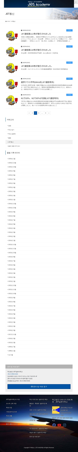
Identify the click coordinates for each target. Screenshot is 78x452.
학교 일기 (11, 130)
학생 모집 (9, 407)
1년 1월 (10, 355)
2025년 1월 (11, 199)
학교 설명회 (12, 134)
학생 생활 (9, 416)
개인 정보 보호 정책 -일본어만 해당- (38, 415)
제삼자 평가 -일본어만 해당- (37, 432)
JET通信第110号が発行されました (36, 49)
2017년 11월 (12, 334)
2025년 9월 (11, 171)
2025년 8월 (11, 175)
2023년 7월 (11, 261)
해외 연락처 (9, 420)
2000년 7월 (11, 346)
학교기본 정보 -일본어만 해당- (38, 399)
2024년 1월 (11, 240)
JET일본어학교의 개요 (13, 399)
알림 (9, 125)
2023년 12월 (12, 244)
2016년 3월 (11, 338)
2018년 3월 (11, 330)
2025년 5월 (11, 183)
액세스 (31, 424)
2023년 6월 (11, 265)
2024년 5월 (11, 224)
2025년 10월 (12, 167)
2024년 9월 (11, 212)
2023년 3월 (11, 273)
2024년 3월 (11, 232)
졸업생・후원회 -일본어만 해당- (38, 404)
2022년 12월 (12, 285)
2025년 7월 (11, 179)
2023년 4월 (11, 269)
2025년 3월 (11, 191)
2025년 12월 (12, 163)
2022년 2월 (11, 326)
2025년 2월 (11, 195)
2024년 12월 (12, 203)
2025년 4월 (11, 187)
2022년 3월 (11, 322)
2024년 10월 (12, 207)
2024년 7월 (11, 220)
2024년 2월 (11, 236)
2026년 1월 (11, 158)
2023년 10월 (12, 252)
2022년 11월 (12, 289)
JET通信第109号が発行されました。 (37, 66)
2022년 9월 (11, 297)
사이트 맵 (32, 420)
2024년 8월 (11, 216)
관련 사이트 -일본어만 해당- (37, 410)
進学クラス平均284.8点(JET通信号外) (37, 82)
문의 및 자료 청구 (39, 387)
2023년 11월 (12, 248)
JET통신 (69, 30)
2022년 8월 (11, 301)
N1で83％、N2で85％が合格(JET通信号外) (40, 98)
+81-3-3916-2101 (12, 374)
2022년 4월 (11, 318)
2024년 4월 (11, 228)
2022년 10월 (12, 293)
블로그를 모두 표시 (14, 146)
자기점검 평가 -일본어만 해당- (38, 428)
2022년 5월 (11, 314)
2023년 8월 (11, 256)
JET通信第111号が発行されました (36, 33)
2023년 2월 (11, 277)
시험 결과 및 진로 (11, 411)
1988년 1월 (11, 351)
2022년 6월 (11, 310)
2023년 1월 (11, 281)
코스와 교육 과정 (11, 403)
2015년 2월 (11, 342)
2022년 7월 (11, 306)
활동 (9, 138)
